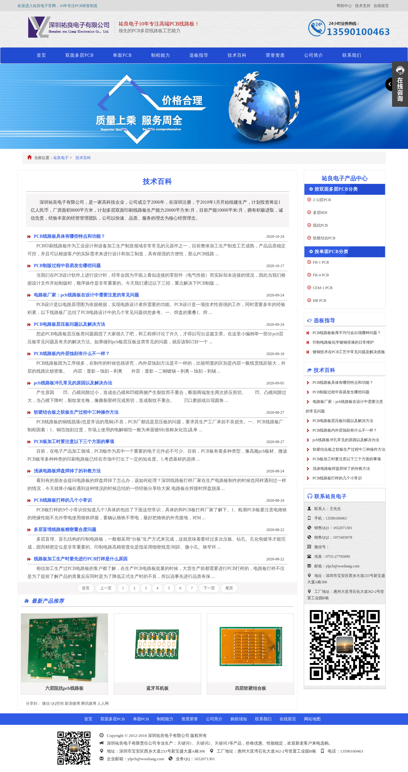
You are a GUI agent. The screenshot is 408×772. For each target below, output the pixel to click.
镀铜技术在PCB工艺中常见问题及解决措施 (349, 352)
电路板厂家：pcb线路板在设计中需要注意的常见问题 (86, 295)
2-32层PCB (322, 200)
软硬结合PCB (324, 238)
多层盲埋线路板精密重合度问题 (65, 529)
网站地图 (312, 719)
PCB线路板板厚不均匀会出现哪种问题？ (347, 333)
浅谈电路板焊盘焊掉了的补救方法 (67, 471)
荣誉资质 (275, 55)
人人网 (103, 703)
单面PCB (122, 55)
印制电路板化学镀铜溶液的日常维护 (343, 342)
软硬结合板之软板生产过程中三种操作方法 (76, 412)
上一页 (106, 588)
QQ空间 (57, 703)
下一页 (209, 588)
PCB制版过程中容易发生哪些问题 (67, 265)
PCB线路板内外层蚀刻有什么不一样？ (72, 353)
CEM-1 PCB (323, 288)
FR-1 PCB (321, 262)
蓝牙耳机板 (157, 688)
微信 (46, 703)
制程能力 (160, 55)
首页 (41, 55)
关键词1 (184, 743)
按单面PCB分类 (331, 251)
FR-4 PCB (321, 275)
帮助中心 (344, 6)
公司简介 (313, 55)
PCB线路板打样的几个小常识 (63, 500)
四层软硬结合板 (250, 688)
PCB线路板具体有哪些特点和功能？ (69, 236)
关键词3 (222, 743)
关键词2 (203, 743)
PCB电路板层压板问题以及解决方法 (69, 324)
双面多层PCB (79, 55)
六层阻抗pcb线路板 (64, 688)
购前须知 (238, 719)
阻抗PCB (320, 225)
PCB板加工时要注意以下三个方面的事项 (74, 441)
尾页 (229, 588)
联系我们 (351, 55)
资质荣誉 (189, 719)
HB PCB (319, 300)
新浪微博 (72, 703)
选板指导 (198, 55)
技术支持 (362, 6)
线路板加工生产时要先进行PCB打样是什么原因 (80, 559)
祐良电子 (61, 158)
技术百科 (237, 55)
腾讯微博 (88, 703)
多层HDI (320, 212)
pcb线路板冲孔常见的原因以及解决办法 (73, 383)
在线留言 (381, 6)
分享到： (33, 703)
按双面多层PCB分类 (336, 189)
